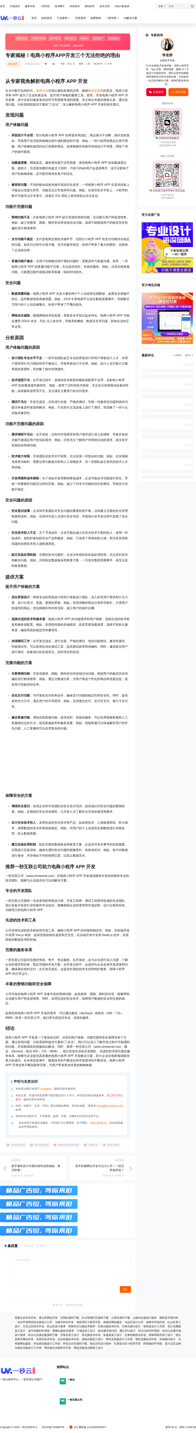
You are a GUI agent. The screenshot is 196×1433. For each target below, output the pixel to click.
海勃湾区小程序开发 (88, 1322)
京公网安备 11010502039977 (87, 1427)
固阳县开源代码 (168, 1317)
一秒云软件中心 (28, 1427)
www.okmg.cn (98, 1122)
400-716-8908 (61, 45)
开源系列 (15, 6)
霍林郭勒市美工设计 (161, 1334)
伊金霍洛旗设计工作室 (46, 1343)
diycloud (78, 45)
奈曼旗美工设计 (112, 1334)
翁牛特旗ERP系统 (39, 1330)
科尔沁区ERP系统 (149, 1330)
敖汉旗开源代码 (107, 1330)
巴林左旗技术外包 (108, 1326)
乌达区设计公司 (134, 1322)
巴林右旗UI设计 (131, 1326)
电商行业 (42, 90)
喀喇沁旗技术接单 (63, 1330)
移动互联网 (95, 90)
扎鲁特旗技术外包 (135, 1334)
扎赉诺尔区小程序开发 (127, 1343)
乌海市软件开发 (64, 1322)
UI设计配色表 (121, 6)
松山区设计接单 (56, 1326)
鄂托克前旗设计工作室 (119, 1339)
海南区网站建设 (112, 1322)
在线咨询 (156, 92)
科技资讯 (13, 64)
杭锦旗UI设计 (167, 1339)
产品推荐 (63, 18)
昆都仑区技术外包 (25, 1317)
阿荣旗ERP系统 (152, 1343)
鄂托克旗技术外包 (146, 1339)
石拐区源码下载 (69, 1317)
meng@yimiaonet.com (110, 1105)
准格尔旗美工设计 (92, 1339)
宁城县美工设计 (86, 1330)
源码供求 (90, 6)
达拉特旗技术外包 (68, 1339)
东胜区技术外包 (45, 1339)
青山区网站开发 (48, 1317)
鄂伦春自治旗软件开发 (57, 1347)
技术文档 (104, 6)
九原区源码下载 (120, 1317)
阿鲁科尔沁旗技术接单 (81, 1326)
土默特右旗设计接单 (145, 1317)
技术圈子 (60, 6)
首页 (2, 6)
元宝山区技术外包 (33, 1326)
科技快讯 (75, 6)
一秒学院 (45, 6)
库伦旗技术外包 (91, 1334)
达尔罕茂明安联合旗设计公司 (34, 1322)
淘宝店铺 (178, 92)
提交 (125, 1289)
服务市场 (30, 6)
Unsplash (45, 1088)
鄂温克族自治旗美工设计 (88, 1347)
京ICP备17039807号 (53, 1427)
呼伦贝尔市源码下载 (75, 1343)
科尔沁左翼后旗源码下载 (43, 1334)
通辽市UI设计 (127, 1330)
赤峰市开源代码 (155, 1322)
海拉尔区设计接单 (100, 1343)
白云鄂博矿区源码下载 (95, 1317)
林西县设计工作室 (154, 1326)
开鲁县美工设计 (69, 1334)
